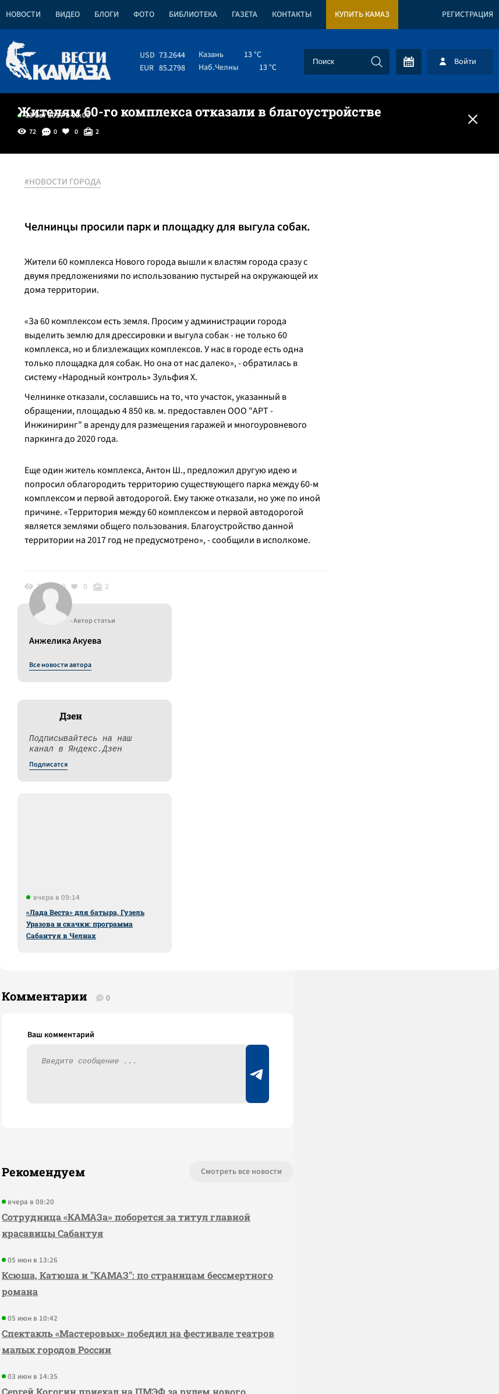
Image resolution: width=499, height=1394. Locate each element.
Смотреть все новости (184, 898)
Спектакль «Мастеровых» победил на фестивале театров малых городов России (116, 1068)
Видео (67, 14)
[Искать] (377, 62)
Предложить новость (384, 936)
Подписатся (358, 294)
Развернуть (249, 1316)
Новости (23, 14)
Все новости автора (370, 195)
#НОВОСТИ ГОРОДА (67, 182)
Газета (244, 14)
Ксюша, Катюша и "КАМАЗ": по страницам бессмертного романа (101, 1009)
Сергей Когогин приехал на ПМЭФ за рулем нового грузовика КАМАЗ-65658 (104, 1126)
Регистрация (467, 14)
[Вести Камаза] (58, 61)
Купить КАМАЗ (362, 14)
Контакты (292, 14)
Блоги (106, 14)
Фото (143, 14)
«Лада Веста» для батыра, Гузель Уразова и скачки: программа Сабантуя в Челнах (395, 453)
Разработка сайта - (454, 1361)
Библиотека (193, 14)
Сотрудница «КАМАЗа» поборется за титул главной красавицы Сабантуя (103, 951)
